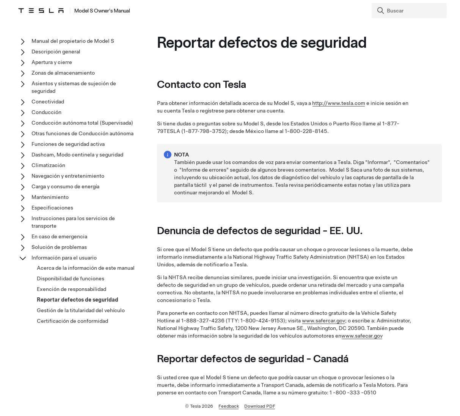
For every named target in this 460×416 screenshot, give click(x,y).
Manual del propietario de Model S (72, 41)
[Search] (410, 10)
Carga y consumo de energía (65, 186)
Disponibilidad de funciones (70, 278)
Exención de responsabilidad (71, 289)
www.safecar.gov (362, 336)
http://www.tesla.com (338, 103)
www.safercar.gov (323, 320)
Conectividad (47, 102)
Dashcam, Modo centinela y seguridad (77, 155)
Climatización (48, 165)
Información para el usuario (64, 258)
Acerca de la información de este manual (86, 268)
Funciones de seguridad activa (68, 144)
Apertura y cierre (51, 62)
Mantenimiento (50, 197)
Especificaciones (52, 208)
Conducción (46, 112)
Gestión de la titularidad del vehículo (81, 310)
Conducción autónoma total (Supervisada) (82, 123)
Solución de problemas (59, 247)
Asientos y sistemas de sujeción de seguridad (73, 87)
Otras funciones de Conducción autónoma (82, 133)
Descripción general (55, 51)
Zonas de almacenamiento (63, 73)
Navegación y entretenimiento (67, 176)
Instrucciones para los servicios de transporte (73, 222)
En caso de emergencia (59, 236)
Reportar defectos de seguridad (77, 300)
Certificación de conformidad (72, 321)
